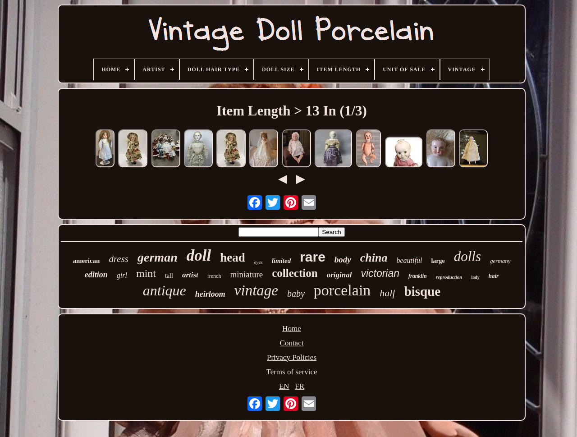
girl (122, 275)
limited (281, 260)
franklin (417, 276)
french (214, 276)
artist (190, 275)
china (374, 257)
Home (291, 328)
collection (294, 273)
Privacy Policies (291, 357)
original (339, 275)
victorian (380, 273)
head (232, 257)
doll (199, 255)
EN (284, 386)
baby (296, 294)
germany (500, 261)
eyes (258, 262)
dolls (467, 256)
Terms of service (291, 372)
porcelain (342, 290)
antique (164, 290)
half (387, 293)
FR (299, 386)
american (86, 260)
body (342, 259)
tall (169, 275)
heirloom (210, 294)
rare (312, 256)
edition (96, 274)
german (157, 257)
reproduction (449, 277)
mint (146, 273)
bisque (422, 291)
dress (118, 258)
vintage (256, 290)
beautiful (409, 260)
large (437, 261)
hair (494, 275)
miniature (246, 274)
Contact (292, 343)
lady (475, 277)
